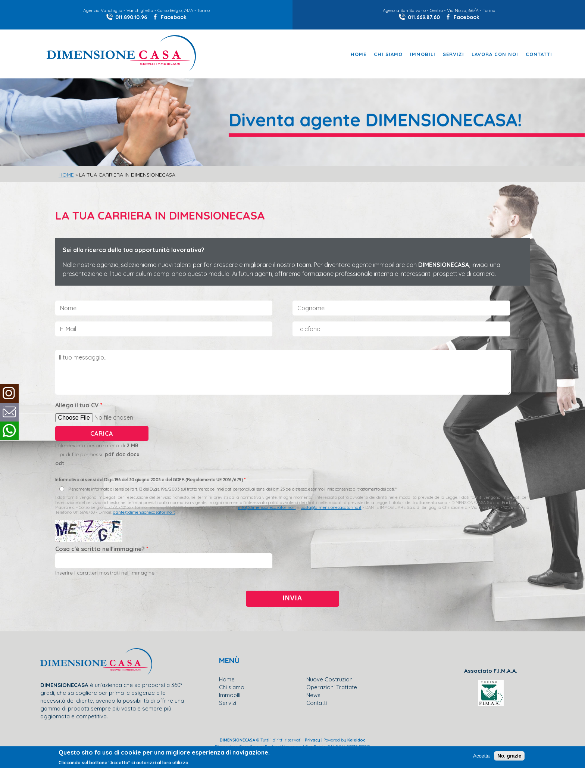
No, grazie (509, 756)
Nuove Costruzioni (330, 679)
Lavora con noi (495, 54)
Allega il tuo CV (79, 405)
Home (358, 54)
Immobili (422, 54)
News (313, 695)
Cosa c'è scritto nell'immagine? (101, 549)
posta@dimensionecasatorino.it (331, 507)
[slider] (292, 130)
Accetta (481, 756)
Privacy (312, 740)
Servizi (453, 54)
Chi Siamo (388, 54)
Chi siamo (231, 687)
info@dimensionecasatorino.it (267, 507)
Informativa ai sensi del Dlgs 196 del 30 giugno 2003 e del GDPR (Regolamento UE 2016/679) (150, 479)
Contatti (539, 54)
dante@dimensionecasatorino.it (144, 512)
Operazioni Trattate (331, 687)
